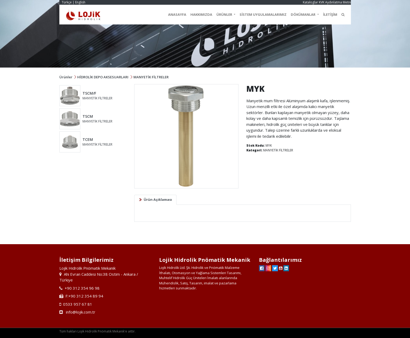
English (80, 2)
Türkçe (67, 2)
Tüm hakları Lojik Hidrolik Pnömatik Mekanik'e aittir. (97, 331)
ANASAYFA (177, 14)
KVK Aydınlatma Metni (335, 2)
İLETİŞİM (330, 14)
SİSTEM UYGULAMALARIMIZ (263, 14)
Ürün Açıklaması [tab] (158, 199)
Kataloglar (310, 2)
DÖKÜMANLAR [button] (303, 14)
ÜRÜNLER (224, 14)
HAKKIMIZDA (201, 14)
